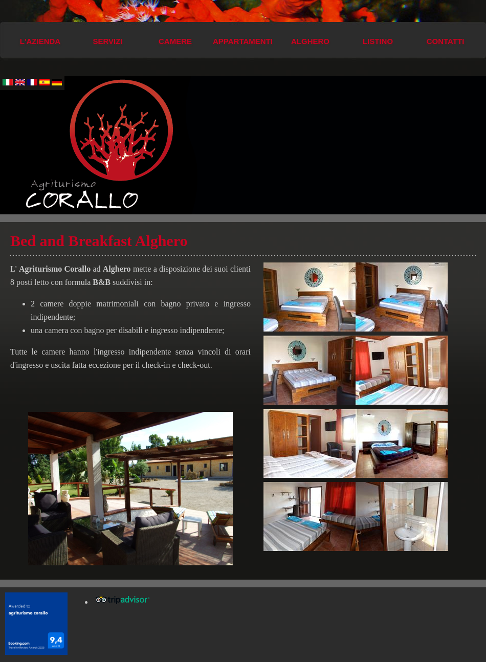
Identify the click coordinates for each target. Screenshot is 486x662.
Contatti (446, 41)
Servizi (107, 41)
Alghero (310, 41)
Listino (378, 41)
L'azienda (40, 41)
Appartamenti (243, 41)
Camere (175, 41)
